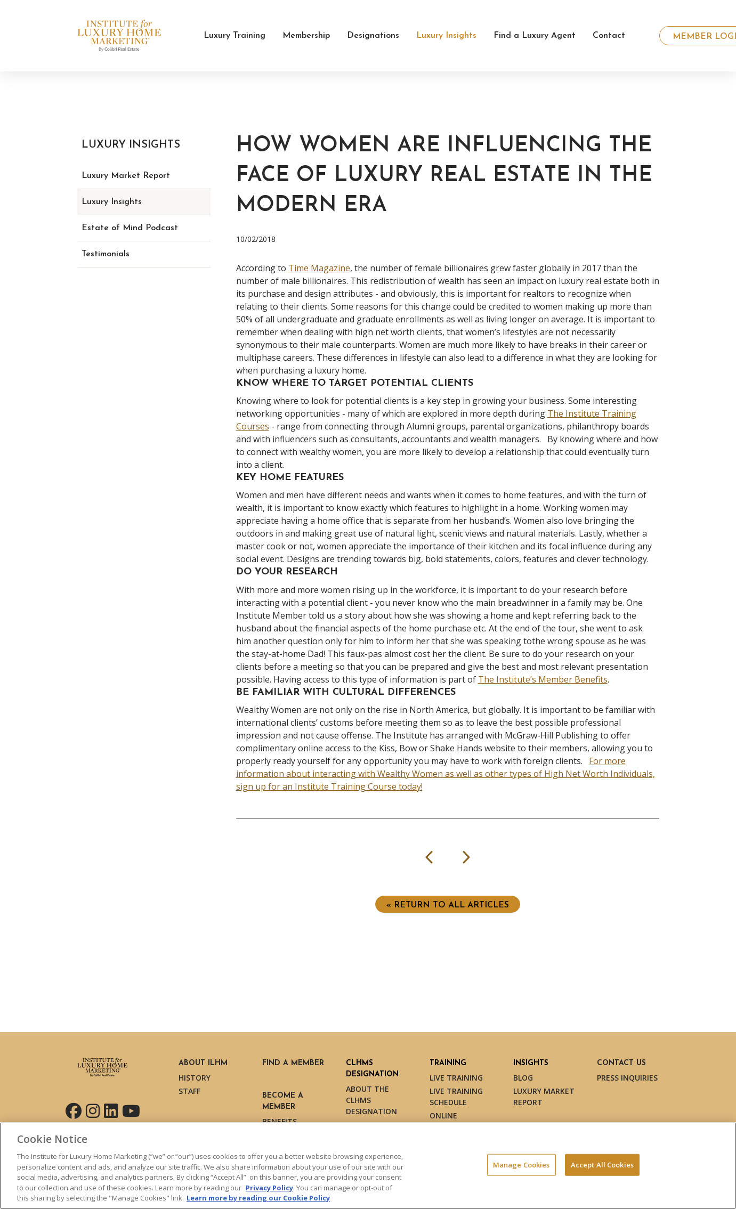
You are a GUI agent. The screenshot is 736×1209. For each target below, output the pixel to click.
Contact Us (621, 1063)
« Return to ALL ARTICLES (447, 905)
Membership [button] (306, 35)
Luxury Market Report (126, 176)
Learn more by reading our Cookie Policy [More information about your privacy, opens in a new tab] (258, 1198)
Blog (523, 1078)
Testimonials (106, 254)
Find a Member (293, 1063)
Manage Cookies (521, 1164)
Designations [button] (373, 35)
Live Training (456, 1078)
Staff (189, 1091)
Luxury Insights (112, 202)
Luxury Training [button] (234, 35)
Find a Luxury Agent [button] (535, 35)
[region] (368, 1165)
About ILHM (203, 1063)
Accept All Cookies (602, 1164)
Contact (609, 35)
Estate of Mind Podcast (130, 228)
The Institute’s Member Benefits (543, 679)
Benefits (279, 1121)
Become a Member (282, 1101)
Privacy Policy (269, 1187)
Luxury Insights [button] (446, 35)
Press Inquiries (627, 1078)
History (195, 1078)
